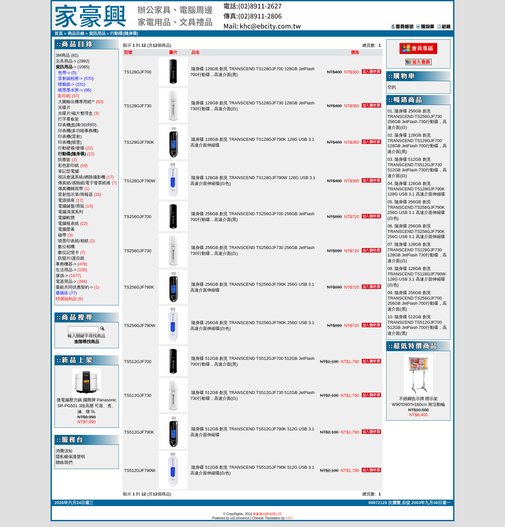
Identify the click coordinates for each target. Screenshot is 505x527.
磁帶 (62, 235)
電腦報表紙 (68, 223)
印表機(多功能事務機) (78, 130)
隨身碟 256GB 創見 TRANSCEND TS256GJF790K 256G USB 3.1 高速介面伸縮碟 (416, 231)
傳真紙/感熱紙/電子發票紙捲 (84, 182)
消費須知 (64, 450)
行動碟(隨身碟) (124, 33)
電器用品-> (66, 281)
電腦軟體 (66, 217)
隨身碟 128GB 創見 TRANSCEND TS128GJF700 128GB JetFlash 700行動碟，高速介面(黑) (417, 143)
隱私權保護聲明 (70, 456)
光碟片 (64, 107)
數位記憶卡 (68, 252)
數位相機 (66, 246)
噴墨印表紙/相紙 (73, 240)
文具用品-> (66, 61)
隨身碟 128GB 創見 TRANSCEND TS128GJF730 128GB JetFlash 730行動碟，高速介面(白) (417, 252)
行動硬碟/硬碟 (71, 148)
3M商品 (63, 55)
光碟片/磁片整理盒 (75, 113)
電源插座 (66, 200)
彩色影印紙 (68, 165)
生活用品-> (66, 269)
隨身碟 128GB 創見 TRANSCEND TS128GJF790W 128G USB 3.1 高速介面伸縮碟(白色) (416, 276)
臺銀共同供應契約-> (74, 287)
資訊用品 (97, 33)
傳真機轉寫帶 (70, 188)
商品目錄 (76, 33)
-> (66, 66)
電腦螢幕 (66, 229)
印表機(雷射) (70, 136)
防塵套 (64, 159)
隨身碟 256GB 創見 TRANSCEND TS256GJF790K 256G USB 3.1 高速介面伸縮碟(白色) (416, 210)
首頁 (58, 33)
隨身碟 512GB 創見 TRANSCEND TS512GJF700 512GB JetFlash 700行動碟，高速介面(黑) (417, 325)
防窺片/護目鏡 (71, 258)
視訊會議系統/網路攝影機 (81, 177)
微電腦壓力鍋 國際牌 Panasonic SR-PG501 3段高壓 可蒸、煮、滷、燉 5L (86, 406)
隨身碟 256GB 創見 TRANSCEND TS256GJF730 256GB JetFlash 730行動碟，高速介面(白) (417, 119)
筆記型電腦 (68, 171)
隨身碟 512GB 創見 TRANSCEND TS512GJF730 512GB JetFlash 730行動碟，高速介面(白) (417, 167)
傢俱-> (62, 275)
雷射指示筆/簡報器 (75, 194)
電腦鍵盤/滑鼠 (71, 206)
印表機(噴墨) (70, 142)
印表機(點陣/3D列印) (77, 124)
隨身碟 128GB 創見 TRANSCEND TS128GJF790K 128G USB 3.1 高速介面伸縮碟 (416, 188)
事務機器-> (66, 264)
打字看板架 (68, 119)
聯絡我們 (64, 462)
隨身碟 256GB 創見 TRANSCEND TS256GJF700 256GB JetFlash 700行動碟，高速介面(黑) (417, 300)
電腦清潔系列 (70, 211)
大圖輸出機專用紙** (76, 101)
